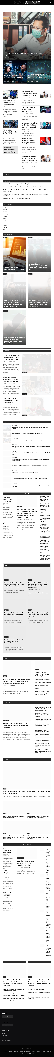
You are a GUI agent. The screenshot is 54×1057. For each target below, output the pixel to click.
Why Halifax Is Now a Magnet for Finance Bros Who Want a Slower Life (44, 498)
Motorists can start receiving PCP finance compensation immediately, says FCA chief (45, 549)
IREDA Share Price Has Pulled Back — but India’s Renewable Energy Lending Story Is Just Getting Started (38, 303)
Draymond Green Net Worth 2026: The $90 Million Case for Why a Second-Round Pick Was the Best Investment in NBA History (45, 508)
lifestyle (6, 350)
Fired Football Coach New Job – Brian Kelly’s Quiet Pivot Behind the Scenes (29, 158)
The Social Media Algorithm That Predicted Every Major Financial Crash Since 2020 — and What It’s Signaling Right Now (38, 76)
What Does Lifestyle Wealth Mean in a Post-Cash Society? (10, 400)
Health (4, 223)
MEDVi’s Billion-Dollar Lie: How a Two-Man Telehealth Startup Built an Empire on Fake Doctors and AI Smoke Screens (43, 693)
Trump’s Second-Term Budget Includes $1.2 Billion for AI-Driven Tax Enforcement (14, 641)
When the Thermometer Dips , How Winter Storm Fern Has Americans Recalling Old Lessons (49, 951)
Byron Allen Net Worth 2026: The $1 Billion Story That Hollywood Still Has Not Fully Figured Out (45, 518)
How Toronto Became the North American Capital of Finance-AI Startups (42, 726)
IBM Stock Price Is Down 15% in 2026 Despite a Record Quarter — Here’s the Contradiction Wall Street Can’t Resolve (9, 103)
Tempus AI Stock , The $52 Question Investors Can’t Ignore (16, 198)
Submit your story (7, 229)
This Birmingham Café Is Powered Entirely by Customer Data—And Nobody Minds (48, 936)
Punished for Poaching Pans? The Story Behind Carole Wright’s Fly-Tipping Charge (48, 919)
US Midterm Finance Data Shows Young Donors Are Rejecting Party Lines (25, 863)
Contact (5, 227)
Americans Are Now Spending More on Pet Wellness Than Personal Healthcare (11, 380)
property (6, 422)
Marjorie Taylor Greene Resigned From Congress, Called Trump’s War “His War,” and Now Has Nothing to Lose (14, 584)
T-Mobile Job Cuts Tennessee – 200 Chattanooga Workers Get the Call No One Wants (15, 725)
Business (5, 211)
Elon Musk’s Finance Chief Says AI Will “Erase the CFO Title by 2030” (7, 499)
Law (4, 833)
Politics (4, 218)
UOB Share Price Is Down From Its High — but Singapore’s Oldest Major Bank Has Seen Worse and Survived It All (14, 303)
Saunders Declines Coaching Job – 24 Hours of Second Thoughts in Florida (13, 817)
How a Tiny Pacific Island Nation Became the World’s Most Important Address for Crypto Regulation (13, 982)
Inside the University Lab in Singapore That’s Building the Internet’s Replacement (24, 54)
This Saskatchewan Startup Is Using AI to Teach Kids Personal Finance (43, 720)
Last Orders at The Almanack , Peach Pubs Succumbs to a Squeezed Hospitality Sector (48, 900)
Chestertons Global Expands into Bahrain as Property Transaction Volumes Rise (29, 465)
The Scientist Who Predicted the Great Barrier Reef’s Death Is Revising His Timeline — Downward (14, 994)
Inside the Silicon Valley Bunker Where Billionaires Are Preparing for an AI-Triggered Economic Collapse (29, 109)
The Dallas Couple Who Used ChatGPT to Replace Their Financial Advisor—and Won (45, 557)
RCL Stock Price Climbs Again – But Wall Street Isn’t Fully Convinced (30, 125)
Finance (41, 128)
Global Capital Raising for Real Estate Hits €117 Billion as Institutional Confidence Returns (30, 428)
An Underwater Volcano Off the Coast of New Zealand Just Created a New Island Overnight (7, 850)
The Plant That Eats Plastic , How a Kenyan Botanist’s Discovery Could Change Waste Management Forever (43, 681)
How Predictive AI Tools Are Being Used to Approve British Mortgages (27, 440)
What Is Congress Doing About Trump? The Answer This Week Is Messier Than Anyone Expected (38, 614)
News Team (7, 57)
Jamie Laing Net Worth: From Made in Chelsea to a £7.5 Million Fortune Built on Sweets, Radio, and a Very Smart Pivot (45, 540)
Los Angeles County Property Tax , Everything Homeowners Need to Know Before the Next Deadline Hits (30, 460)
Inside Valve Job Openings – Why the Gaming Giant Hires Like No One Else (28, 141)
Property (5, 216)
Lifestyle (5, 220)
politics (7, 565)
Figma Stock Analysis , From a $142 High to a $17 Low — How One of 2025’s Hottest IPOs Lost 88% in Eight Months (10, 151)
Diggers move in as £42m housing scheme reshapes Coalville (25, 472)
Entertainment (43, 161)
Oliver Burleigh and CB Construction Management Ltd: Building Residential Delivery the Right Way (31, 485)
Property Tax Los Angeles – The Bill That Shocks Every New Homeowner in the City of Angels (31, 453)
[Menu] (4, 2)
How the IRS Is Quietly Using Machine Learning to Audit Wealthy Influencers (42, 715)
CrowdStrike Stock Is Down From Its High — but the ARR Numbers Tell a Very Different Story (38, 266)
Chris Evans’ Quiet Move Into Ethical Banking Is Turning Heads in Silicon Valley (43, 745)
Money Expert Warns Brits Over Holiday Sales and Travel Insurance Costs (39, 993)
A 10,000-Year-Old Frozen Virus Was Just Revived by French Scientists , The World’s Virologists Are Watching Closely (42, 674)
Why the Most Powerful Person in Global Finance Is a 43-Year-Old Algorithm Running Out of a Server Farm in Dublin (27, 513)
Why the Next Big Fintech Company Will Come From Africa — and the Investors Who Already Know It (14, 77)
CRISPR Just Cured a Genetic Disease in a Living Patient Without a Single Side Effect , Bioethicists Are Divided (16, 681)
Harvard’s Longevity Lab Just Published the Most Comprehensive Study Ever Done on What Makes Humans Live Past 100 (11, 357)
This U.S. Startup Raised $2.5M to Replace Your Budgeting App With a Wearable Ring (42, 751)
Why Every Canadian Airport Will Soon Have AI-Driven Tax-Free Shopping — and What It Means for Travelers (39, 982)
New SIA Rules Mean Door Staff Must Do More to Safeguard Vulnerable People (13, 990)
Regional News (21, 858)
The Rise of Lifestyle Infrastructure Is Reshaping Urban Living (38, 998)
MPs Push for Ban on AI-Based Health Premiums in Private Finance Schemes (42, 687)
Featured (24, 145)
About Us (5, 225)
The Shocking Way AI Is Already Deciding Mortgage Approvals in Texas (27, 433)
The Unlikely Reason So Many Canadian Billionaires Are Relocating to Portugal (48, 883)
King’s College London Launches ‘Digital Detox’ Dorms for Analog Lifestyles (13, 999)
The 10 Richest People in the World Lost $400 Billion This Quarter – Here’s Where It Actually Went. (26, 792)
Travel (31, 962)
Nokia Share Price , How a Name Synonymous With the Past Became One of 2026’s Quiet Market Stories (14, 340)
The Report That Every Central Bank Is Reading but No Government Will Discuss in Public (38, 817)
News (6, 73)
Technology (7, 50)
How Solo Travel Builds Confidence (36, 989)
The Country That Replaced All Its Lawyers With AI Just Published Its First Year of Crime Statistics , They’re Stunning (14, 837)
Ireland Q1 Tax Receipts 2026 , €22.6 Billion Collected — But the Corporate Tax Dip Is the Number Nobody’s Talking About (8, 894)
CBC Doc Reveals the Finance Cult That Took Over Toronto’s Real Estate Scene (29, 478)
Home (3, 1033)
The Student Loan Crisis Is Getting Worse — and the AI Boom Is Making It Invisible (29, 94)
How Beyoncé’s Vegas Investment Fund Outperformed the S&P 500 (8, 524)
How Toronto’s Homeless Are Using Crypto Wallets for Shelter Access (42, 740)
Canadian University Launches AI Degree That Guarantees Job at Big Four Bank (8, 872)
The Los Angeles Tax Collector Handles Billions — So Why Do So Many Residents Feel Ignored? (31, 447)
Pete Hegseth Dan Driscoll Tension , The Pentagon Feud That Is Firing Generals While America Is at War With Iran (14, 614)
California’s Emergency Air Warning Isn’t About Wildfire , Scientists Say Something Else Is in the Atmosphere (37, 837)
